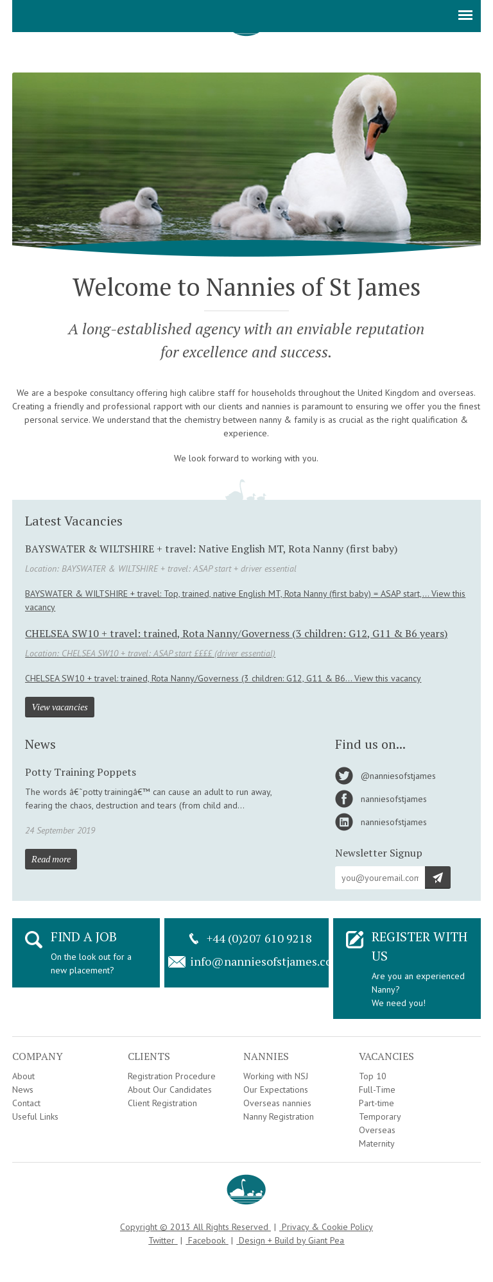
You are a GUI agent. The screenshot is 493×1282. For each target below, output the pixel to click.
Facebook (206, 1240)
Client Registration (162, 1103)
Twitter (161, 1240)
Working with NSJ (275, 1076)
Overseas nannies (277, 1103)
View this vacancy (387, 678)
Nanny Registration (278, 1116)
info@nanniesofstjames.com (266, 961)
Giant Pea (326, 1240)
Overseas (377, 1130)
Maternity (377, 1143)
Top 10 (372, 1076)
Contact (26, 1103)
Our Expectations (275, 1089)
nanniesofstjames (394, 799)
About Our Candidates (170, 1089)
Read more (51, 859)
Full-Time (377, 1089)
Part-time (376, 1103)
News (22, 1089)
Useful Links (35, 1116)
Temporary (380, 1116)
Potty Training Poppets (80, 772)
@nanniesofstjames (398, 776)
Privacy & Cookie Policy (327, 1227)
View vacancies (59, 707)
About (23, 1076)
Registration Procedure (172, 1076)
